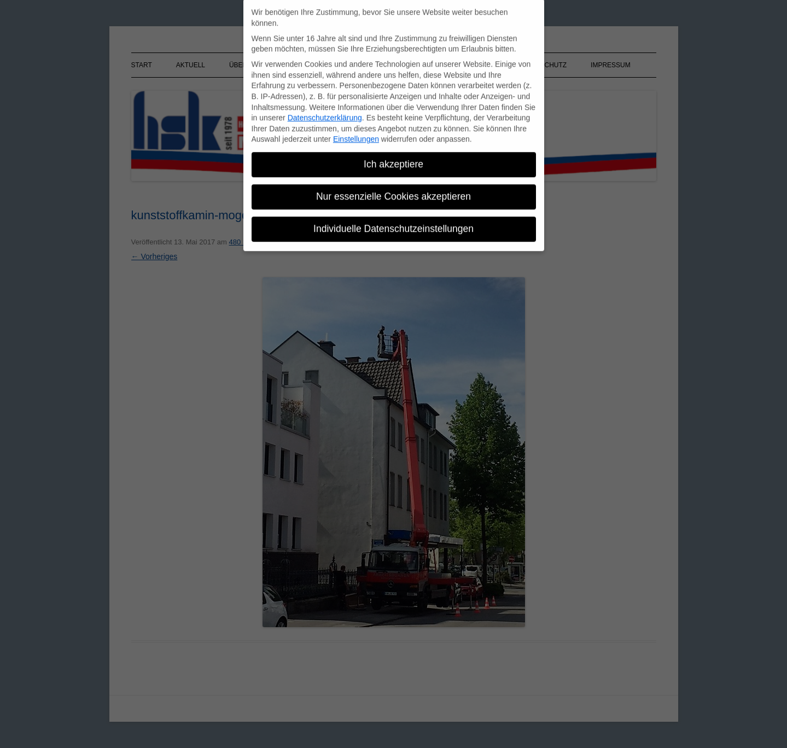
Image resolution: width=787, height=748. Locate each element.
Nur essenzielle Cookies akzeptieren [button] (393, 192)
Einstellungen (356, 135)
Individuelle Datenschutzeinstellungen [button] (393, 224)
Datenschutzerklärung (325, 113)
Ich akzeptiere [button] (393, 160)
